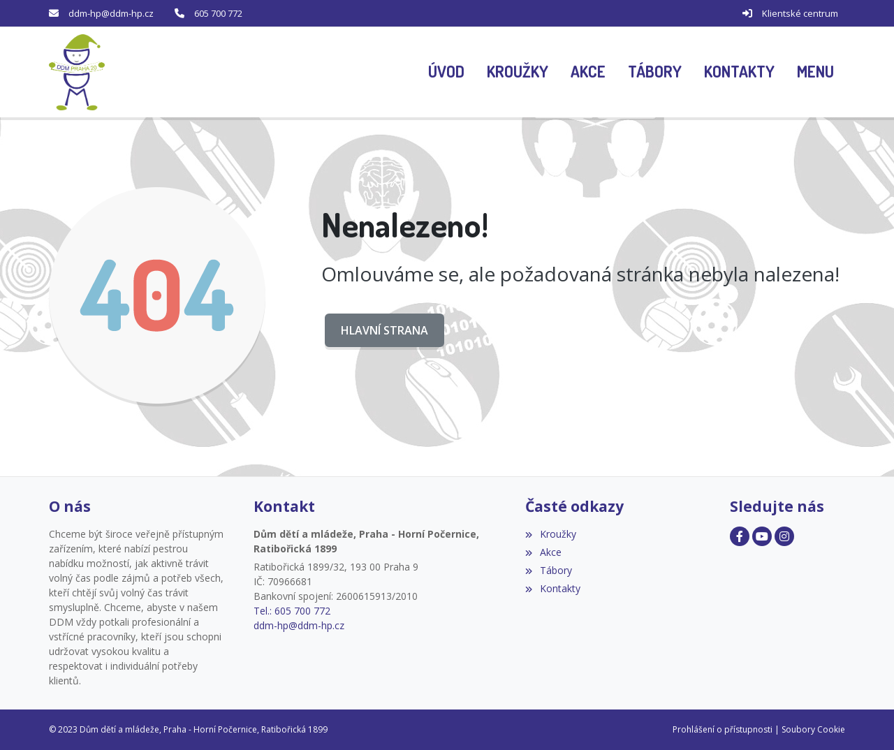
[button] (815, 72)
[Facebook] (739, 536)
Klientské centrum (800, 13)
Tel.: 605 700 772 (292, 610)
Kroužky (550, 534)
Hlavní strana (384, 330)
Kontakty (552, 588)
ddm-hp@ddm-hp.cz (111, 13)
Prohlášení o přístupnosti (722, 729)
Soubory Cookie (813, 729)
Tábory (548, 570)
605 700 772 (218, 13)
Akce (543, 552)
